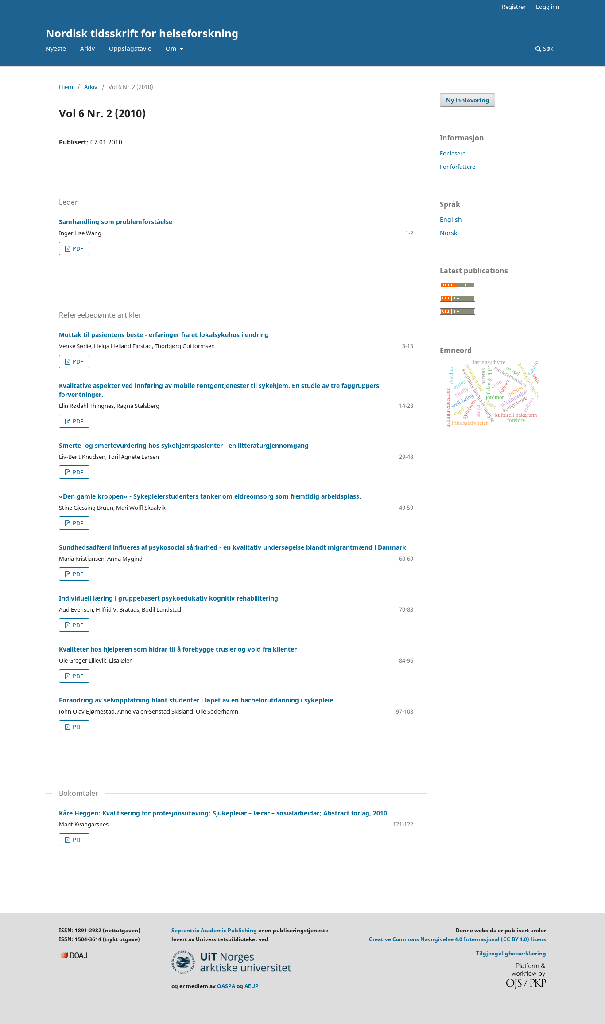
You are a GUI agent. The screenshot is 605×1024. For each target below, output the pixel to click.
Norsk (448, 233)
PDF (77, 248)
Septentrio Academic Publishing (214, 930)
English (451, 219)
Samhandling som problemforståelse (115, 221)
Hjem (66, 87)
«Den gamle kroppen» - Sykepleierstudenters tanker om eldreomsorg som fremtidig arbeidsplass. (210, 496)
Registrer (514, 7)
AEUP (251, 986)
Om (172, 48)
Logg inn (547, 7)
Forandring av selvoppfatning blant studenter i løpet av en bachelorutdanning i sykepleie (196, 700)
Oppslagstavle (130, 48)
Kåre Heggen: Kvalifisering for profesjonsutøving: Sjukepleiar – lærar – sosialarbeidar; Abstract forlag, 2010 (223, 813)
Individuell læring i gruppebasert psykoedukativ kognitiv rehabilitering (168, 598)
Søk (544, 48)
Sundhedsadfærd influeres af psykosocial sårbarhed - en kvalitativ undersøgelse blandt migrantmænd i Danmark (232, 547)
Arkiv (87, 48)
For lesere (452, 153)
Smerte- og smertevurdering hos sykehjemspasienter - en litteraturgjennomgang (184, 445)
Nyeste (56, 48)
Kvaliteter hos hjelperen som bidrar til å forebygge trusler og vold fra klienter (178, 649)
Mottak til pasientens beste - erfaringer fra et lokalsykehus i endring (164, 334)
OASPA (226, 986)
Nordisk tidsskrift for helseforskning (142, 33)
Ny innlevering (467, 100)
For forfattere (457, 167)
